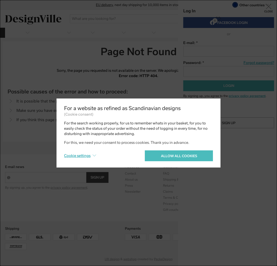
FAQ (166, 173)
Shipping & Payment (178, 179)
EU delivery (104, 5)
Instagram (246, 173)
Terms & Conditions (177, 198)
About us (131, 179)
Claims (168, 191)
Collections (208, 173)
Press (129, 185)
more (264, 32)
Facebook (246, 179)
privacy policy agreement (68, 187)
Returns (168, 185)
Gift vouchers (172, 210)
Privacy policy (173, 204)
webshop (130, 259)
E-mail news (14, 167)
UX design (112, 259)
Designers (208, 179)
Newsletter (133, 191)
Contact (130, 173)
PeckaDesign (163, 259)
